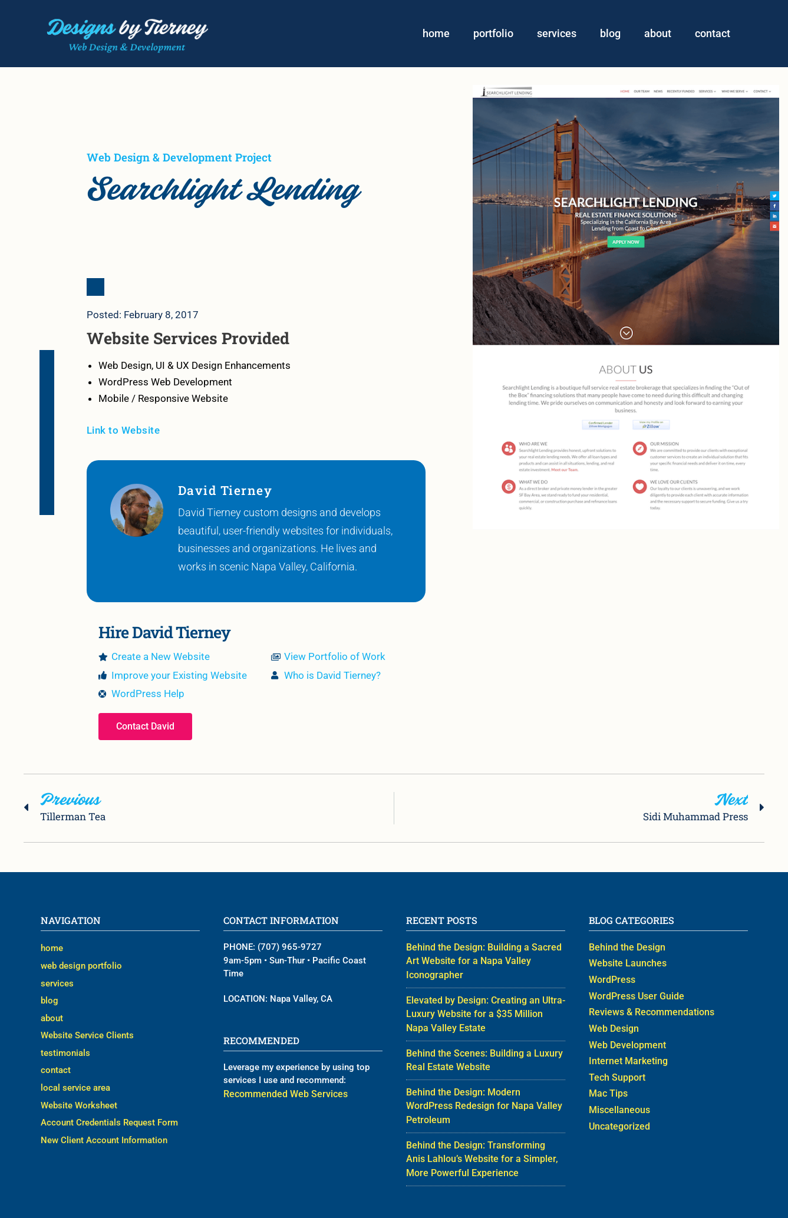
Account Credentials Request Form (109, 1106)
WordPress (610, 981)
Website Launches (625, 965)
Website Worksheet (79, 1090)
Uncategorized (618, 1121)
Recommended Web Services (280, 1096)
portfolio (493, 34)
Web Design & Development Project (179, 158)
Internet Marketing (625, 1059)
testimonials (65, 1043)
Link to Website (123, 432)
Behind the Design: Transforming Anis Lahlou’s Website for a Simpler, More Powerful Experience (480, 1127)
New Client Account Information (104, 1121)
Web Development (624, 1043)
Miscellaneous (618, 1106)
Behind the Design (624, 950)
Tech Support (615, 1075)
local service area (75, 1075)
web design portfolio (81, 965)
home (436, 34)
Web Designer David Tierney (484, 1198)
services (556, 34)
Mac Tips (607, 1090)
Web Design (612, 1027)
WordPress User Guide (633, 996)
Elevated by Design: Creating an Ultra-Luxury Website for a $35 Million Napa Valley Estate (482, 1000)
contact (712, 34)
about (657, 34)
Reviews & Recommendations (647, 1012)
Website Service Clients (87, 1027)
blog (610, 34)
